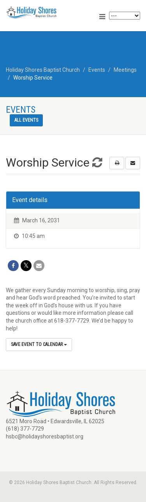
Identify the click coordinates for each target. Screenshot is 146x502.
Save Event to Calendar (39, 344)
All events (26, 120)
